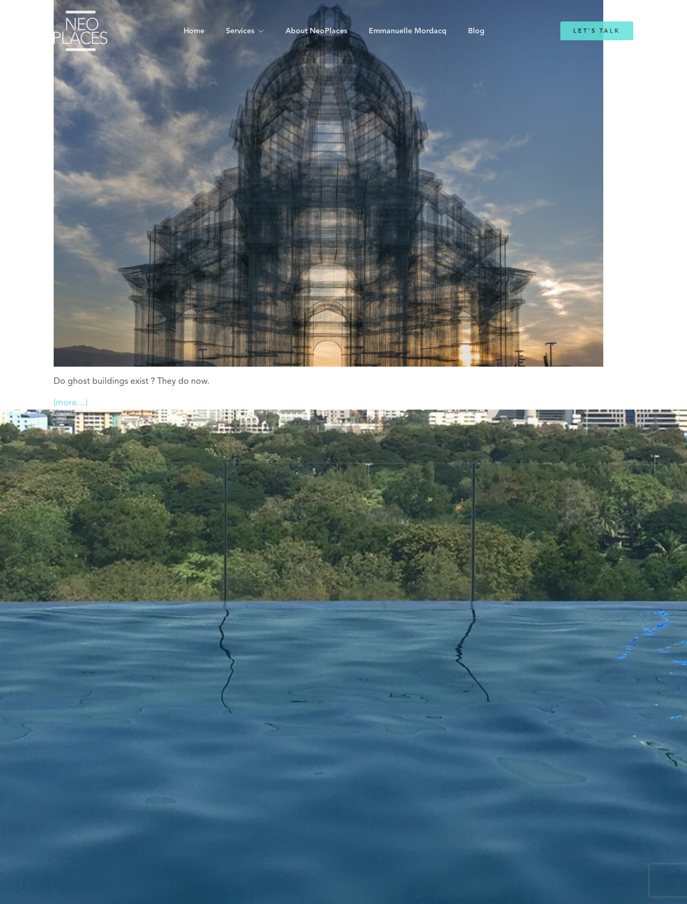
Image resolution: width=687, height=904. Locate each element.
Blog (476, 31)
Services (240, 31)
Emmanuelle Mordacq (408, 31)
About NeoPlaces (316, 31)
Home (194, 31)
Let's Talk (596, 30)
